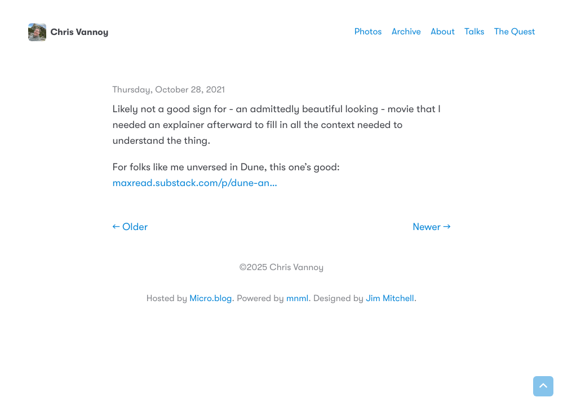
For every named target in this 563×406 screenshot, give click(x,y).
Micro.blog (210, 298)
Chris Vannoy (68, 32)
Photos (368, 32)
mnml (297, 298)
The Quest (514, 32)
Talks (474, 32)
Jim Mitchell (390, 298)
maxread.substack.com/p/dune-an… (195, 183)
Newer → (431, 227)
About (442, 32)
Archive (406, 32)
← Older (130, 227)
